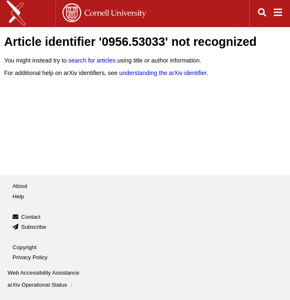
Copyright (24, 247)
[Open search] (262, 13)
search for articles (92, 60)
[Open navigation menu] (277, 13)
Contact (31, 217)
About (19, 186)
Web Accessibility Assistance (43, 273)
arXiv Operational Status (41, 285)
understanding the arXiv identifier (163, 73)
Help (18, 196)
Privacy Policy (30, 257)
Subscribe (33, 227)
